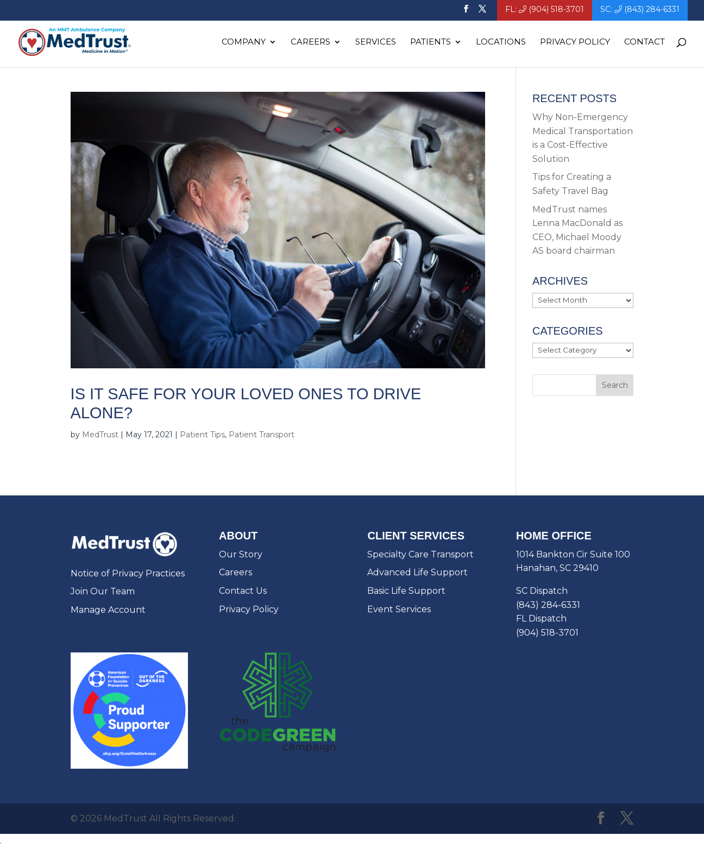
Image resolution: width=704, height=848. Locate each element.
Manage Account (108, 610)
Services (375, 42)
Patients (430, 42)
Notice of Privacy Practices (128, 573)
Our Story (240, 554)
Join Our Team (103, 591)
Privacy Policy (575, 42)
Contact (644, 42)
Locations (501, 42)
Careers (310, 42)
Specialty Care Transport (420, 554)
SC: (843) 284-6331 (640, 9)
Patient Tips (202, 434)
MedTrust (100, 434)
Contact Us (243, 591)
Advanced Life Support (417, 572)
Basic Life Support (406, 591)
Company (244, 42)
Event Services (399, 609)
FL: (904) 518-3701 (544, 9)
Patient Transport (261, 434)
